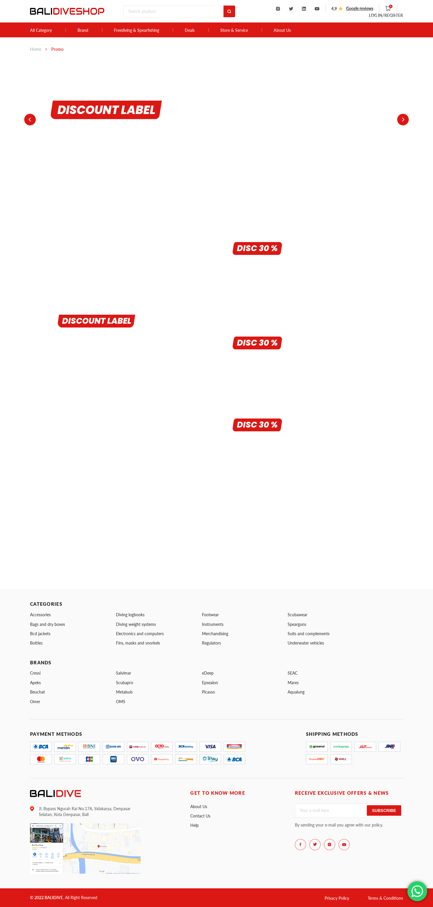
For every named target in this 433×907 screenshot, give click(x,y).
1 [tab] (37, 168)
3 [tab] (45, 168)
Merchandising (215, 633)
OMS (120, 701)
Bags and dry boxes (47, 624)
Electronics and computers (140, 633)
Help (194, 825)
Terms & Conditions (385, 898)
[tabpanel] (152, 118)
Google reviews (359, 8)
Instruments (212, 624)
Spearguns (297, 624)
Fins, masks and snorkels (138, 642)
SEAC (293, 672)
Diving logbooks (130, 614)
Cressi (35, 672)
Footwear (210, 614)
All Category (41, 30)
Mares (293, 682)
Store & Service (234, 30)
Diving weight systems (136, 624)
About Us (282, 30)
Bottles (36, 642)
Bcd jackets (40, 633)
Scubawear (297, 614)
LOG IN (386, 15)
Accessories (40, 614)
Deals (190, 30)
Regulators (211, 642)
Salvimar (123, 672)
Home (35, 49)
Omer (35, 701)
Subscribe (384, 810)
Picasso (208, 691)
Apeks (35, 682)
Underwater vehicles (306, 642)
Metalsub (124, 691)
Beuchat (37, 691)
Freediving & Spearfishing (136, 30)
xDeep (208, 672)
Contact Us (200, 815)
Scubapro (124, 682)
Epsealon (210, 682)
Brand (83, 30)
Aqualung (296, 691)
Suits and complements (309, 633)
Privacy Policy (337, 898)
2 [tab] (41, 168)
